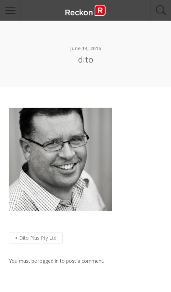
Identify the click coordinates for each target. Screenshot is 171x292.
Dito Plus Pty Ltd (38, 238)
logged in (48, 261)
